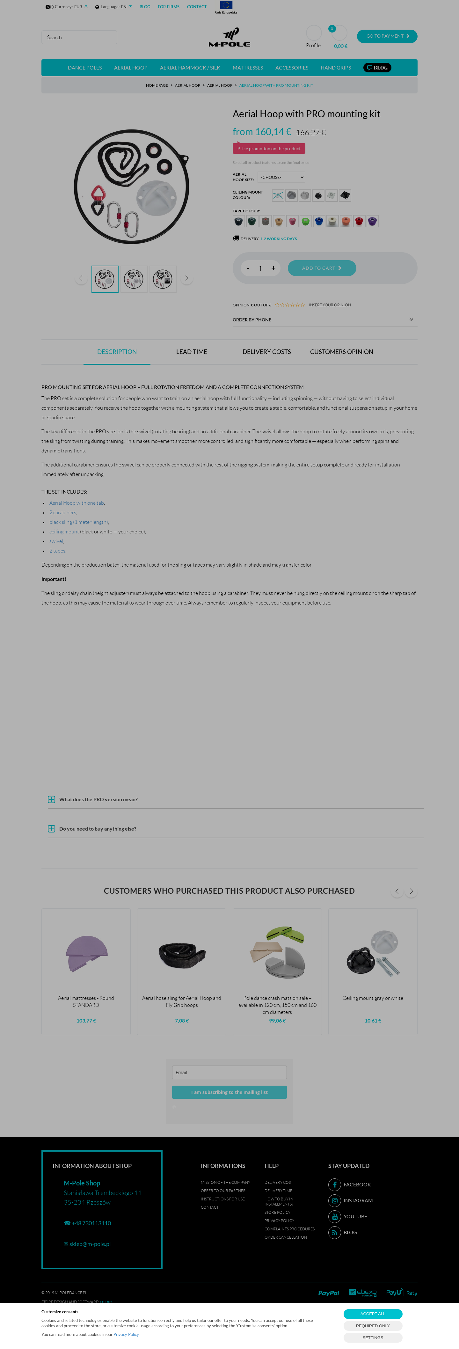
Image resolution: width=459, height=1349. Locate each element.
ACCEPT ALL (373, 1313)
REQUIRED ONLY (373, 1325)
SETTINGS (372, 1337)
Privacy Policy (126, 1334)
